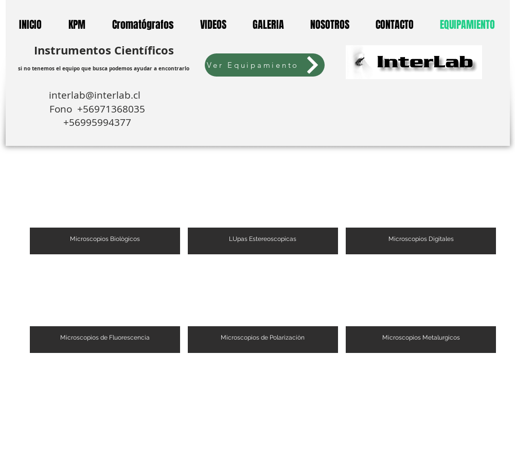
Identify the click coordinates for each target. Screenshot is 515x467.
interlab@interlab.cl (97, 95)
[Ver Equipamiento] (265, 65)
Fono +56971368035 (97, 109)
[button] (105, 208)
